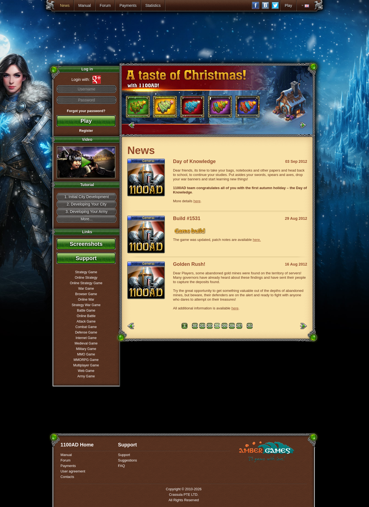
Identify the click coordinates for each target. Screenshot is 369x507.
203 (210, 326)
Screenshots (86, 244)
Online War (86, 299)
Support (86, 258)
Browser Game (86, 294)
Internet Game (86, 338)
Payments (127, 5)
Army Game (86, 376)
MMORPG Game (86, 360)
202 (203, 326)
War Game (86, 288)
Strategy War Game (86, 305)
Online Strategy (86, 278)
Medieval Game (85, 343)
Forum (105, 5)
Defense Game (86, 332)
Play (288, 5)
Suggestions (127, 460)
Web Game (86, 371)
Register (86, 131)
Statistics (153, 5)
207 (239, 326)
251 (250, 326)
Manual (84, 5)
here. (257, 240)
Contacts (67, 477)
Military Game (86, 349)
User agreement (72, 471)
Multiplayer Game (86, 365)
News (65, 5)
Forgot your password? (86, 111)
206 (232, 326)
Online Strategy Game (86, 283)
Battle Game (86, 310)
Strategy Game (86, 272)
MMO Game (86, 354)
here (196, 201)
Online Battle (86, 316)
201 (195, 326)
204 (217, 326)
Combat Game (86, 327)
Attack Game (86, 321)
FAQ (121, 466)
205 (225, 326)
